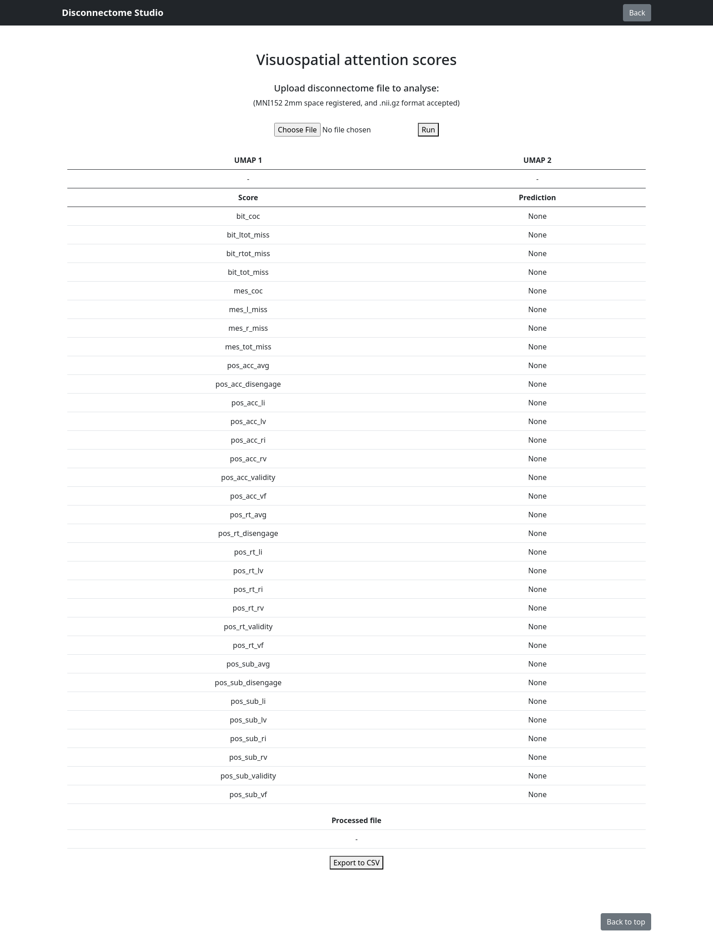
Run (428, 130)
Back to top (626, 922)
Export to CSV (356, 863)
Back (637, 13)
